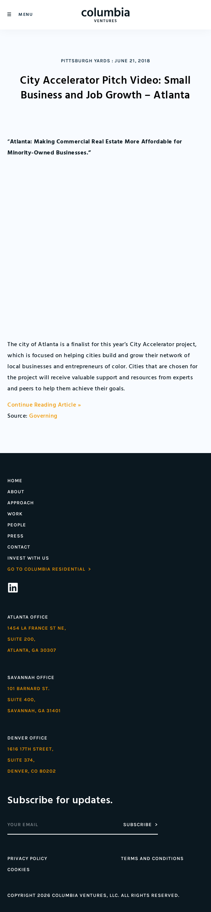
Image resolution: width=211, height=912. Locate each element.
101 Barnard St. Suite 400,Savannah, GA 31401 (34, 699)
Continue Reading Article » (44, 405)
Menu (25, 14)
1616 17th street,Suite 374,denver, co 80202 (31, 760)
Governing (43, 416)
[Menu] (9, 14)
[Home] (105, 14)
